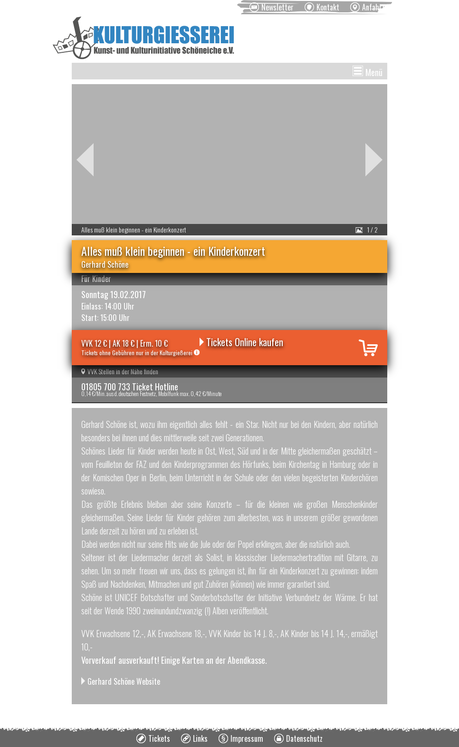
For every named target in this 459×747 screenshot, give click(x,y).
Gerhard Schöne (104, 264)
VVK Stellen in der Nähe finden (119, 371)
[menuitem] (271, 7)
